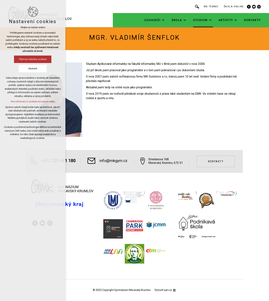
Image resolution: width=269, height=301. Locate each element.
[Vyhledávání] (208, 6)
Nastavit (17, 68)
